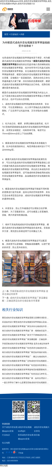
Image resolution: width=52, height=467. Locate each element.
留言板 (37, 435)
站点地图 (6, 443)
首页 (6, 34)
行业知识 (14, 34)
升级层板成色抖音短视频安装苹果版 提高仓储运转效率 (25, 343)
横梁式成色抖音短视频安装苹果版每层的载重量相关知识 (26, 369)
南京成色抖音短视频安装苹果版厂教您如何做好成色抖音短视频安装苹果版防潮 (26, 352)
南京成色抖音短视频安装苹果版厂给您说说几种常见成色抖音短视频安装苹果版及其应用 (26, 374)
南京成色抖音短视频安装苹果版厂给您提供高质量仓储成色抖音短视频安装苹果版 (26, 365)
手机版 (20, 453)
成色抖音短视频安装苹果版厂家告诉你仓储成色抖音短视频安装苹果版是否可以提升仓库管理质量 (26, 326)
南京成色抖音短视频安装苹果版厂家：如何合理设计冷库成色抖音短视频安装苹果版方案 (26, 378)
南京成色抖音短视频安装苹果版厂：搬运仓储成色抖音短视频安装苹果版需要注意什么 (26, 356)
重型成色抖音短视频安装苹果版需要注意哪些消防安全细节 (26, 318)
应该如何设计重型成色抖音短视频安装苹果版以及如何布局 (26, 322)
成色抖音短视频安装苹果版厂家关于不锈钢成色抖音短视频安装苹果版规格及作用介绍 (26, 335)
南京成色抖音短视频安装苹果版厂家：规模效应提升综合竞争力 (26, 331)
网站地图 (4, 465)
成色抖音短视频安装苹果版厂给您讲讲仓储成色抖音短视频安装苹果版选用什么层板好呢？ (26, 348)
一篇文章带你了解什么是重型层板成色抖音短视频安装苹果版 (26, 382)
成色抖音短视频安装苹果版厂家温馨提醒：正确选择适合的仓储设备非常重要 (26, 339)
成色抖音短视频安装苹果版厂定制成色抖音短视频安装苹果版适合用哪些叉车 (26, 361)
